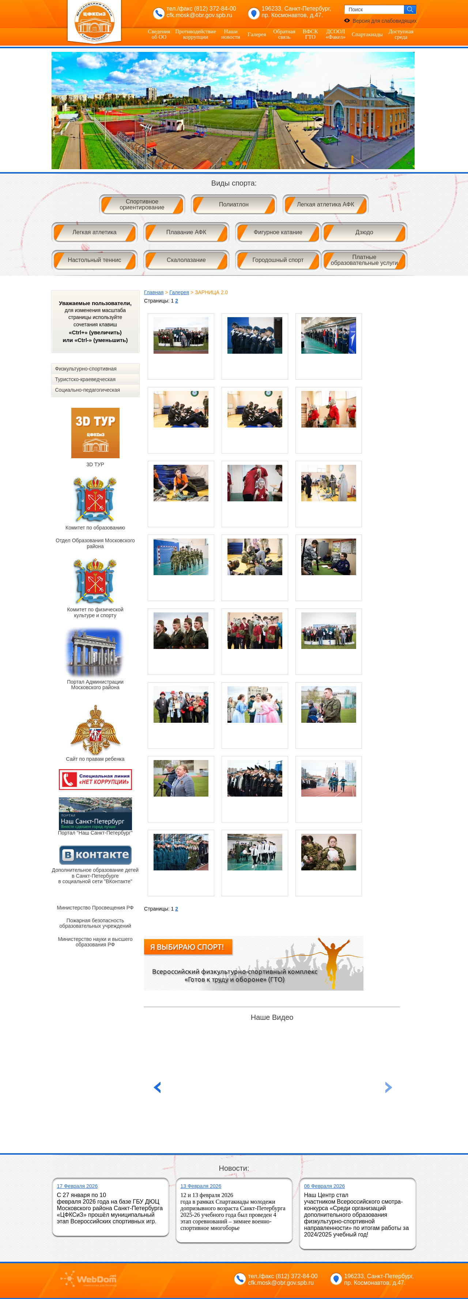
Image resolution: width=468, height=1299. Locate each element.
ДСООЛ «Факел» (336, 34)
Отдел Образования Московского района (95, 543)
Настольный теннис (94, 260)
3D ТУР (95, 464)
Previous (389, 1087)
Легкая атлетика (94, 232)
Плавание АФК (186, 232)
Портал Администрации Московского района (95, 684)
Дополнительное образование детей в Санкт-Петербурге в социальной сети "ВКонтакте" (95, 875)
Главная (153, 292)
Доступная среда (401, 34)
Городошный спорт (277, 260)
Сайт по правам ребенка (95, 759)
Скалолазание (186, 260)
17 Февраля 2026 (77, 1186)
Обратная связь (284, 34)
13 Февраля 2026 (201, 1186)
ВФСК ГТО (310, 34)
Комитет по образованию (95, 528)
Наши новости (230, 34)
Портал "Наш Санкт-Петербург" (95, 833)
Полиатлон (234, 204)
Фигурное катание (278, 232)
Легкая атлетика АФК (325, 204)
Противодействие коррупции (195, 34)
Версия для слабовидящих (384, 21)
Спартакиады (367, 34)
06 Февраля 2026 (324, 1186)
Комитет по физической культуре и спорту (95, 612)
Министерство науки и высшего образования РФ (95, 941)
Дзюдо (364, 232)
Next (407, 111)
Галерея (257, 34)
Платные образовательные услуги (364, 260)
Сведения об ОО (159, 34)
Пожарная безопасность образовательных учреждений (95, 923)
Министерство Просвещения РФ (95, 908)
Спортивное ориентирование (142, 204)
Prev (61, 111)
